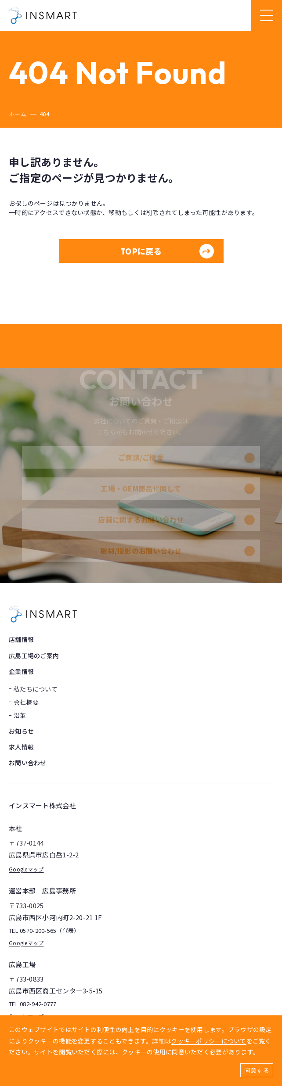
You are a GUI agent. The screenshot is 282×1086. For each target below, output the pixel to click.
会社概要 (26, 702)
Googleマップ (26, 869)
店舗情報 (21, 639)
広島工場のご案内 (34, 655)
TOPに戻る (167, 251)
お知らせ (21, 731)
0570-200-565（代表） (50, 931)
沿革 (20, 715)
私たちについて (36, 689)
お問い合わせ (28, 762)
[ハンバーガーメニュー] (266, 15)
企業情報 (21, 671)
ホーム (17, 114)
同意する (256, 1070)
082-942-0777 (38, 1004)
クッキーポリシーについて (208, 1040)
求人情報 (21, 746)
